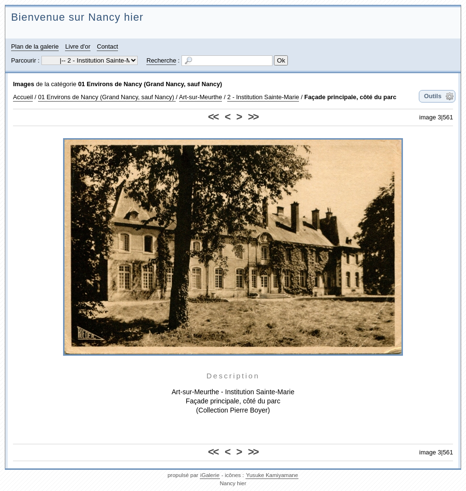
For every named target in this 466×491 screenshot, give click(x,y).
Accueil (23, 97)
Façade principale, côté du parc (350, 97)
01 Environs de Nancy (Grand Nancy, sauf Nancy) (150, 84)
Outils (432, 96)
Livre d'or (77, 46)
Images (23, 84)
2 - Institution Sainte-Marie (263, 97)
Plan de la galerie (35, 46)
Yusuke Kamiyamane (272, 475)
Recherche (161, 60)
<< (213, 117)
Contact (107, 46)
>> (253, 117)
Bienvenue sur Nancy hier (77, 17)
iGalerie (210, 475)
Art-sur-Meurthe (200, 97)
